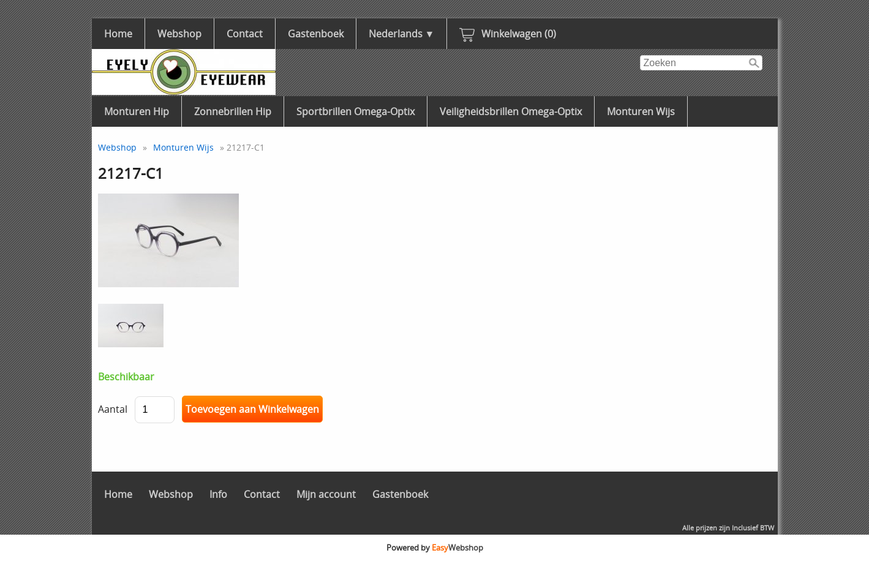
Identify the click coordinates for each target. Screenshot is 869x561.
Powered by (434, 547)
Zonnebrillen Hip (232, 111)
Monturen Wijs (641, 111)
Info (218, 494)
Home (118, 33)
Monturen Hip (136, 111)
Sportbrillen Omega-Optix (355, 111)
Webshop (179, 33)
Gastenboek (316, 33)
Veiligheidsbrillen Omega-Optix (511, 111)
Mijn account (326, 494)
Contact (245, 33)
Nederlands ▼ (402, 33)
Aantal (112, 409)
